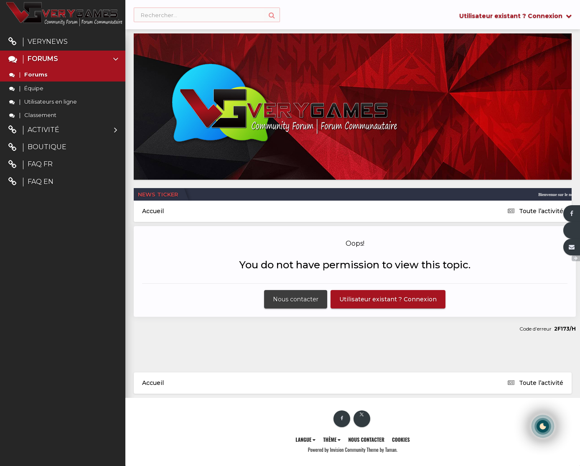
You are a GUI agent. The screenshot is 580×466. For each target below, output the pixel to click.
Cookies (401, 439)
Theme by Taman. (381, 449)
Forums (64, 59)
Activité (62, 130)
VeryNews (38, 42)
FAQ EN (30, 182)
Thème (332, 439)
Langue (305, 439)
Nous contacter (295, 299)
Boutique (37, 147)
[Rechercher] (207, 15)
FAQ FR (30, 164)
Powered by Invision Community (337, 449)
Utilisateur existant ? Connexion (515, 16)
